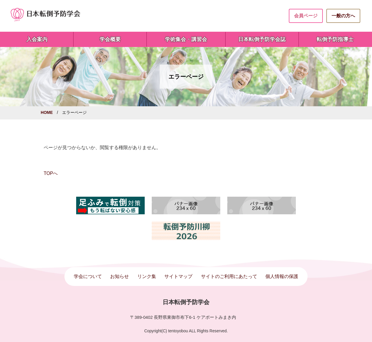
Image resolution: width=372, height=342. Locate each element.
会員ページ (306, 15)
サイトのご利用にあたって (229, 276)
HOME (47, 112)
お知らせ (119, 276)
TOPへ (51, 173)
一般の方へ (343, 15)
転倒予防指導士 (335, 39)
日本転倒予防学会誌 (262, 39)
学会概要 (110, 39)
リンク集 (146, 276)
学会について (88, 276)
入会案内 (36, 39)
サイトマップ (178, 276)
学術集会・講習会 (186, 39)
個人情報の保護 (281, 276)
